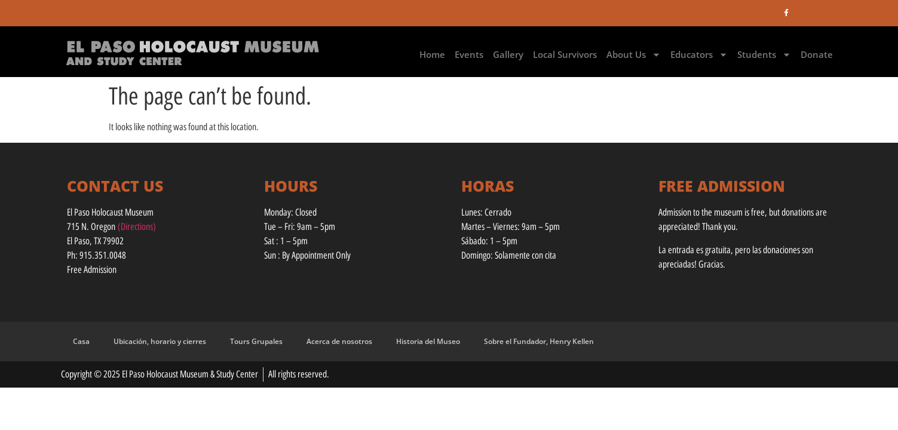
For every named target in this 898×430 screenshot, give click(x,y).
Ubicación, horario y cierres (160, 341)
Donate (817, 54)
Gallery (508, 54)
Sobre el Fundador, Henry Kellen (539, 341)
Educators (699, 54)
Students (764, 54)
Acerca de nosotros (339, 341)
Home (432, 54)
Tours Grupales (256, 341)
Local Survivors (565, 54)
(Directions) (137, 226)
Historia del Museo (428, 341)
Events (469, 54)
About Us (633, 54)
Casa (81, 341)
